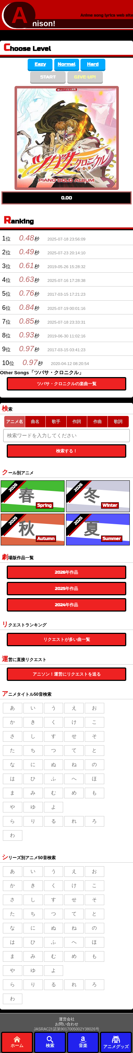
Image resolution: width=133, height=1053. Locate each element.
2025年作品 (66, 588)
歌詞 (118, 421)
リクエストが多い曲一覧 (66, 639)
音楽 (83, 1042)
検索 (50, 1042)
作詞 (76, 421)
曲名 (35, 421)
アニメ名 (14, 421)
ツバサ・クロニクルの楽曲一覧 (66, 383)
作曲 (97, 421)
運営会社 (66, 1019)
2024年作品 (66, 604)
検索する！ (66, 451)
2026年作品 (66, 572)
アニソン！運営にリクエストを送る (67, 674)
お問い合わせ (66, 1024)
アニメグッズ (116, 1042)
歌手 (56, 421)
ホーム (17, 1042)
